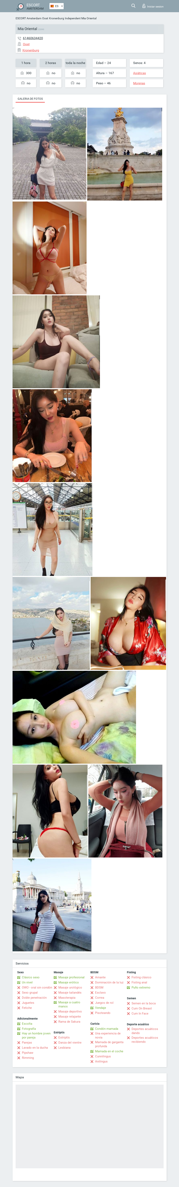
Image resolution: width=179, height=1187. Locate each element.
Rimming (28, 1058)
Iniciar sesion (153, 6)
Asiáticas (139, 73)
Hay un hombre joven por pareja (36, 1035)
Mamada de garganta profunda (109, 1044)
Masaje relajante (69, 1016)
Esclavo (100, 992)
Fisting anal (139, 982)
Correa (99, 997)
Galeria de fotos (30, 98)
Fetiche (27, 1008)
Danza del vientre (69, 1042)
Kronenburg (56, 18)
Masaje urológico (70, 987)
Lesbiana (64, 1047)
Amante (100, 977)
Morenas (139, 83)
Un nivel (27, 982)
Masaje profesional (71, 977)
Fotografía (29, 1029)
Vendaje (100, 1008)
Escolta (27, 1023)
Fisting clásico (141, 977)
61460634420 (33, 38)
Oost (45, 18)
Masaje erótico (68, 982)
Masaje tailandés (69, 992)
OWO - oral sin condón (37, 987)
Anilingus (101, 1061)
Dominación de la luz (109, 982)
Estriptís (64, 1037)
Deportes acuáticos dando (145, 1031)
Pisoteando (102, 1013)
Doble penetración (34, 997)
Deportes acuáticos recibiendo (145, 1040)
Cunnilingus (103, 1056)
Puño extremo (141, 987)
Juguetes (28, 1003)
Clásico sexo (31, 977)
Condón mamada (106, 1029)
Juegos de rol (104, 1003)
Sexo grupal (30, 992)
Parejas (27, 1042)
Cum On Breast (142, 1008)
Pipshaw (27, 1053)
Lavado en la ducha (35, 1047)
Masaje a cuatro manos (69, 1004)
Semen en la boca (144, 1003)
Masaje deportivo (70, 1011)
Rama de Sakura (69, 1021)
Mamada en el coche (109, 1051)
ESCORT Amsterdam (28, 18)
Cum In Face (140, 1013)
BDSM (99, 987)
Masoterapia (66, 997)
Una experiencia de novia (108, 1035)
